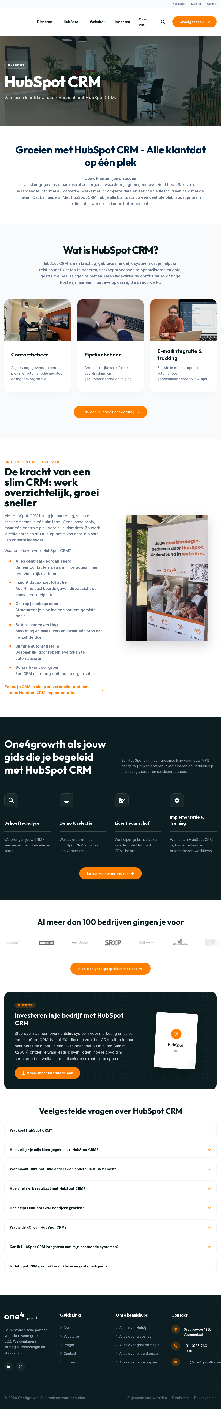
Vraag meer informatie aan (47, 1073)
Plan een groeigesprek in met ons (110, 968)
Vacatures (179, 3)
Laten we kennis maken (110, 873)
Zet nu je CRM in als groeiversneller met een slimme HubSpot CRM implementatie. (54, 689)
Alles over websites (133, 1336)
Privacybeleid (205, 1398)
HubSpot (72, 22)
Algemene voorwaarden (147, 1398)
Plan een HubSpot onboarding (110, 412)
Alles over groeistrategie (138, 1345)
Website (98, 22)
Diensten (46, 22)
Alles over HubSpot (133, 1327)
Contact (212, 3)
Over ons (144, 22)
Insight (67, 1345)
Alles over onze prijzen (136, 1362)
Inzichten (122, 22)
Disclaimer (180, 1398)
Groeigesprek (194, 22)
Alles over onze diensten (138, 1353)
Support (196, 3)
